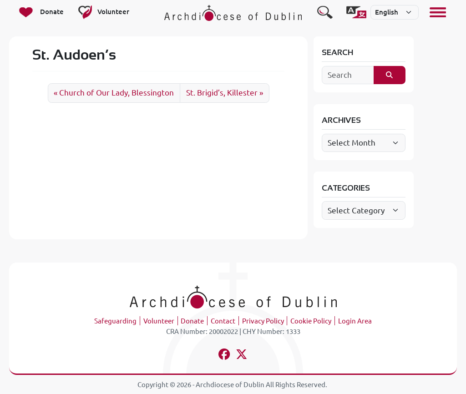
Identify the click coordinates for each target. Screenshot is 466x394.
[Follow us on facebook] (225, 355)
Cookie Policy (310, 321)
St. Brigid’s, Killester (222, 92)
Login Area (355, 321)
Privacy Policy (263, 321)
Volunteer (158, 321)
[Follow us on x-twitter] (242, 355)
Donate (192, 321)
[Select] (394, 12)
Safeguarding (115, 321)
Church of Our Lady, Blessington (116, 92)
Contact (223, 321)
